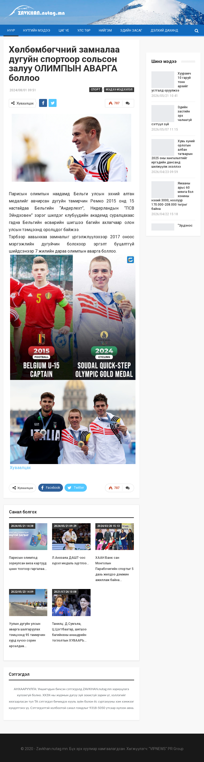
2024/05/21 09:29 (65, 526)
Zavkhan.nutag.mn (52, 749)
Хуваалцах (20, 467)
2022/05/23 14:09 (22, 591)
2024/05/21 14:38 (22, 526)
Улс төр (83, 30)
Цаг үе (64, 30)
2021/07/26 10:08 (65, 591)
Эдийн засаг (131, 30)
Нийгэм (105, 30)
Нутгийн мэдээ (36, 30)
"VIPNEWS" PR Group (166, 749)
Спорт (95, 89)
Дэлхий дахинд (164, 30)
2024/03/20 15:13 (108, 526)
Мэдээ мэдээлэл (119, 89)
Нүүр (11, 30)
